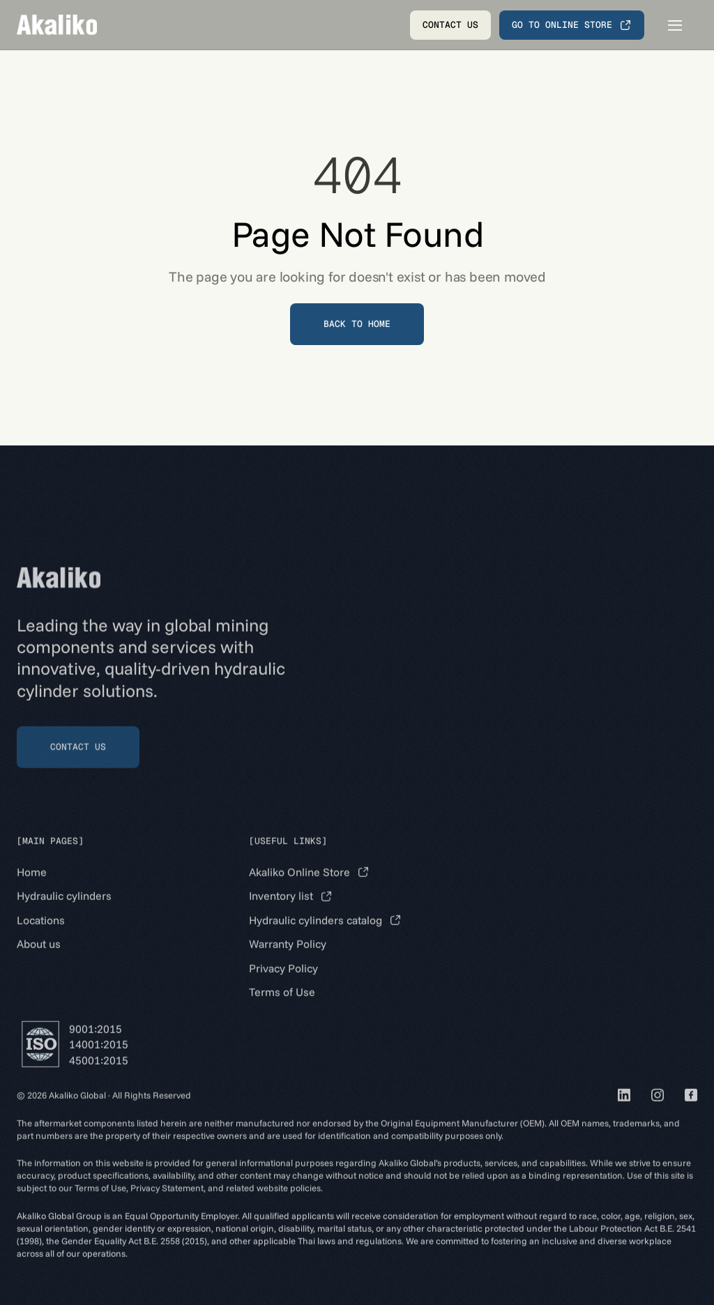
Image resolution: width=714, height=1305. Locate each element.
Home (32, 887)
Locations (41, 935)
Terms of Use (282, 1007)
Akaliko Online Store (299, 887)
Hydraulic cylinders (64, 911)
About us (39, 959)
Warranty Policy (287, 959)
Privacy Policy (283, 983)
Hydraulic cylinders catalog (315, 935)
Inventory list (281, 911)
